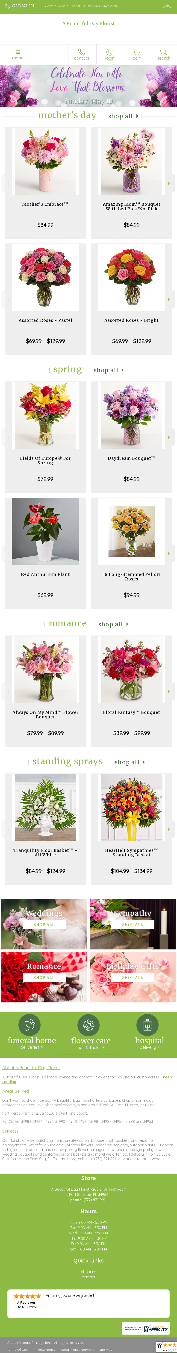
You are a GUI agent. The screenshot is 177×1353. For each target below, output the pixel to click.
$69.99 (45, 595)
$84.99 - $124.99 (45, 870)
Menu (18, 58)
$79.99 (45, 478)
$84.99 (45, 224)
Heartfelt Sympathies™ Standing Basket (131, 853)
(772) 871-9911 (23, 5)
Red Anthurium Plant (45, 574)
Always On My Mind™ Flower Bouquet (45, 715)
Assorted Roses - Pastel (45, 320)
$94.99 (132, 595)
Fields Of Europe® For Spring (45, 461)
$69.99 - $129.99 (45, 340)
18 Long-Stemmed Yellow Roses (131, 577)
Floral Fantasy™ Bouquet (131, 712)
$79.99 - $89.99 (45, 732)
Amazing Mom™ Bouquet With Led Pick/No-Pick (132, 206)
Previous (7, 183)
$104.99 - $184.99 (131, 870)
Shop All (120, 116)
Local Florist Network (77, 1349)
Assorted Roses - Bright (131, 320)
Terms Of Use (17, 1349)
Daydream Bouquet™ (132, 458)
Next (170, 183)
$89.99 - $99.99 (131, 732)
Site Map (105, 1349)
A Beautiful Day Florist (88, 23)
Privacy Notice (44, 1349)
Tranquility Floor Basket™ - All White (45, 853)
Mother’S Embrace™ (45, 204)
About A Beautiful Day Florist (31, 1067)
